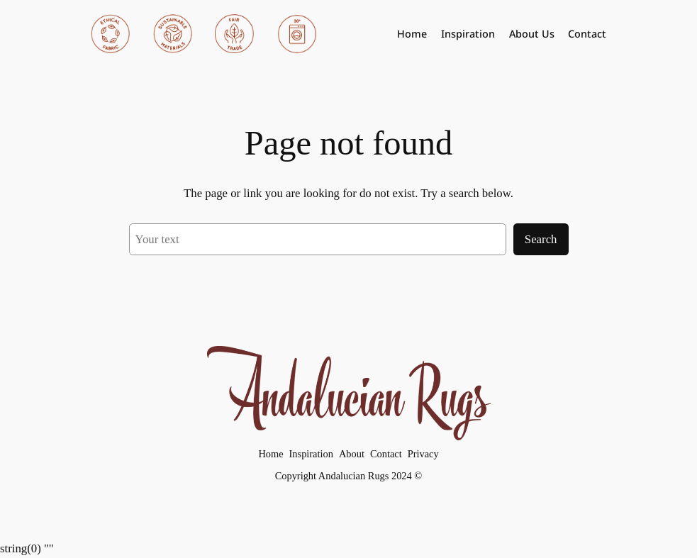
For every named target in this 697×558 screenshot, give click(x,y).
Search (541, 239)
